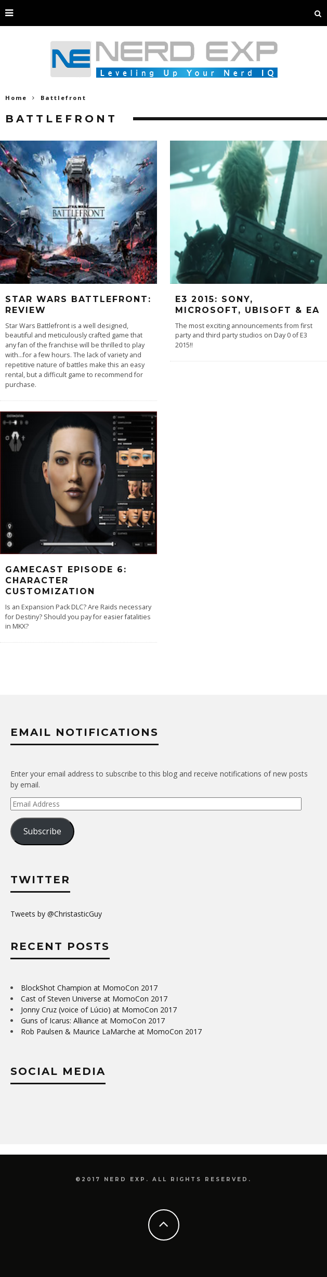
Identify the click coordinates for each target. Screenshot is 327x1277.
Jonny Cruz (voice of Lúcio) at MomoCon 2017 (99, 1010)
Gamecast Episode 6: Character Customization (66, 580)
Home (16, 98)
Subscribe (42, 831)
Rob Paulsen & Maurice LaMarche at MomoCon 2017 (111, 1031)
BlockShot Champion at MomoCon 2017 (89, 988)
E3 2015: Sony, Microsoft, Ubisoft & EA (247, 304)
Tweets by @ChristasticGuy (56, 914)
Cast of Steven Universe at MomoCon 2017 (94, 999)
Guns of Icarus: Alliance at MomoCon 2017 (93, 1020)
